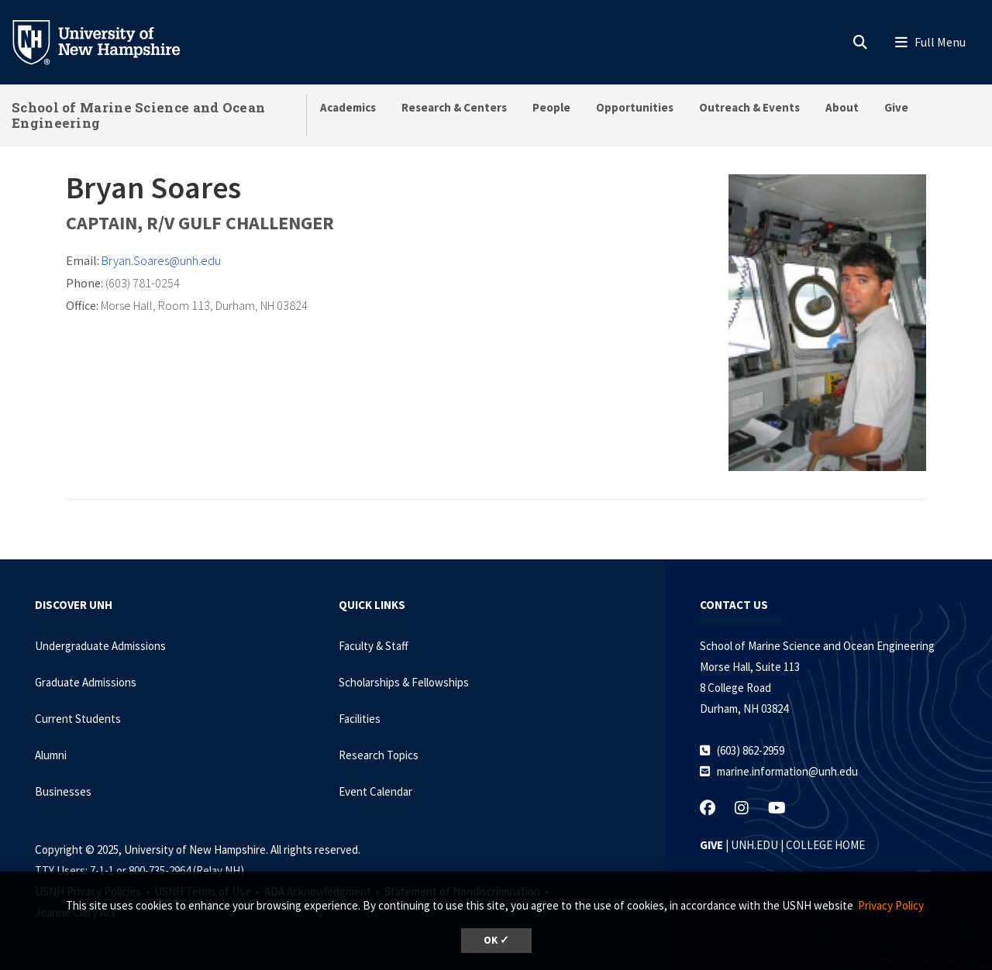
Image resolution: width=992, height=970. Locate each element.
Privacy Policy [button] (891, 905)
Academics (348, 107)
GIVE (711, 845)
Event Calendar (375, 791)
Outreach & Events (749, 107)
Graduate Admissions (85, 682)
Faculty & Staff (373, 645)
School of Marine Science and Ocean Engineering (138, 115)
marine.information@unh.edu (787, 771)
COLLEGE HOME (825, 845)
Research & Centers (454, 107)
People (551, 107)
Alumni (51, 755)
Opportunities (634, 107)
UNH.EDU (754, 845)
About (842, 107)
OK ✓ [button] (496, 940)
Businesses (63, 791)
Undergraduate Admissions (100, 645)
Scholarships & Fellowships (404, 682)
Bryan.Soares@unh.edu (161, 260)
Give (896, 107)
